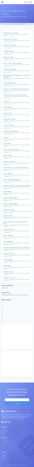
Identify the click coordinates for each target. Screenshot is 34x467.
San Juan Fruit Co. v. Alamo (10, 39)
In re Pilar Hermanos (8, 125)
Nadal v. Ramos (7, 265)
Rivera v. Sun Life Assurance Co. (11, 149)
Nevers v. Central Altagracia (10, 203)
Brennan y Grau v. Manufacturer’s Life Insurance (16, 89)
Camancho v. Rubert (8, 229)
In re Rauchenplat (8, 259)
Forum (3, 433)
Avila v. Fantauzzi (7, 155)
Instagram (4, 457)
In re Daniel (6, 101)
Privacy (3, 446)
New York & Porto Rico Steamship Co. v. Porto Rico (16, 247)
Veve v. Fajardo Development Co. (11, 179)
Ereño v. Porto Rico (8, 235)
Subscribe (17, 403)
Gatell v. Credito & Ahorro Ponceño (12, 63)
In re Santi (6, 137)
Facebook (4, 455)
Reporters (12, 24)
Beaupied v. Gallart (8, 272)
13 (2, 313)
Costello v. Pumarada (8, 210)
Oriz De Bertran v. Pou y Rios (10, 33)
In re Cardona (6, 143)
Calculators (4, 430)
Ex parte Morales (7, 107)
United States (5, 287)
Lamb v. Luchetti (7, 173)
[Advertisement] (17, 337)
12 (2, 310)
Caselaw (7, 24)
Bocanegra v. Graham (9, 278)
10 (2, 306)
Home (3, 24)
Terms (3, 448)
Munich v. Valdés (7, 216)
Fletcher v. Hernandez (9, 161)
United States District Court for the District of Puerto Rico (15, 295)
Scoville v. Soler (7, 113)
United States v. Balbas (9, 119)
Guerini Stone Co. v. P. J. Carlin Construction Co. (15, 167)
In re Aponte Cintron (8, 51)
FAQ (3, 444)
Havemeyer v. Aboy (8, 57)
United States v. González (10, 69)
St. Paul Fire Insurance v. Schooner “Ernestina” (15, 95)
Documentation (6, 443)
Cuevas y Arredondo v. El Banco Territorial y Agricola (17, 185)
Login (25, 2)
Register (30, 2)
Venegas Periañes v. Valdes (10, 197)
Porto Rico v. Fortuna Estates (10, 131)
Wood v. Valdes (7, 191)
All (2, 302)
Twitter (3, 459)
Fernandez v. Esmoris (8, 253)
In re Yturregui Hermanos (10, 83)
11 (2, 308)
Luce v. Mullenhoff (8, 241)
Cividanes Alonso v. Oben (9, 45)
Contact (4, 441)
